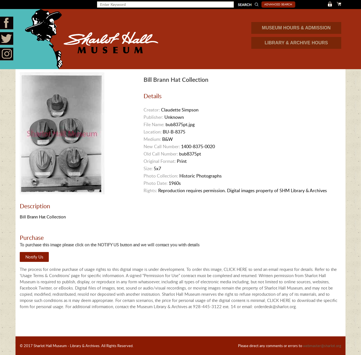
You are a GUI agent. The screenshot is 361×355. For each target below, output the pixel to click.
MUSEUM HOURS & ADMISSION (296, 27)
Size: (148, 168)
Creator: (152, 110)
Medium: (152, 139)
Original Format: (160, 161)
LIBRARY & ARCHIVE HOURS (296, 42)
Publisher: (153, 117)
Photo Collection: (161, 176)
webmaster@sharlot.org (322, 345)
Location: (153, 132)
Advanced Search (278, 4)
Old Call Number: (161, 154)
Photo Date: (156, 183)
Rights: (150, 190)
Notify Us (34, 257)
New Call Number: (162, 146)
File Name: (154, 124)
